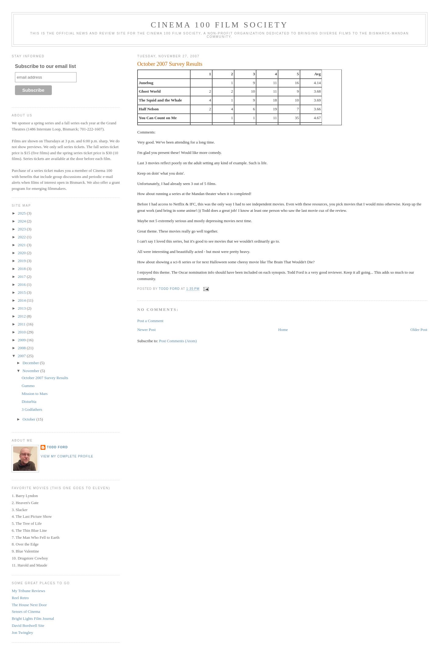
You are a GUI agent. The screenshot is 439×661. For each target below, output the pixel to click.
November (31, 370)
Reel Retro (20, 597)
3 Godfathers (32, 409)
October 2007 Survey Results (45, 377)
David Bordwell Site (28, 625)
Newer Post (146, 329)
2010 (22, 332)
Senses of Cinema (26, 611)
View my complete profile (67, 456)
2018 (22, 268)
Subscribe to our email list (45, 66)
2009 (22, 340)
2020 (22, 253)
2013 (22, 308)
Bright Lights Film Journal (33, 618)
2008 (22, 348)
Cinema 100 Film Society (219, 24)
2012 (22, 316)
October (29, 419)
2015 (22, 292)
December (31, 363)
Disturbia (29, 401)
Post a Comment (150, 320)
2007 (22, 356)
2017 (22, 276)
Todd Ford (57, 447)
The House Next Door (29, 604)
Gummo (28, 385)
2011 (22, 324)
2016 (22, 284)
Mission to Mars (35, 393)
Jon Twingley (22, 632)
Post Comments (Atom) (178, 341)
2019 (22, 260)
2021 (22, 245)
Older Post (418, 329)
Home (283, 329)
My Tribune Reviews (28, 590)
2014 (22, 300)
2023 (22, 229)
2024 (22, 221)
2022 (22, 237)
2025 (22, 213)
